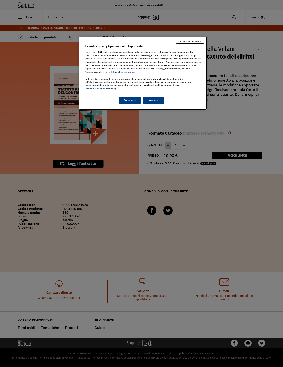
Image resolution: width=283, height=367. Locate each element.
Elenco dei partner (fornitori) (100, 89)
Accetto (153, 100)
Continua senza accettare (190, 41)
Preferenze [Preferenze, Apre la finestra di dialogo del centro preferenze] (130, 100)
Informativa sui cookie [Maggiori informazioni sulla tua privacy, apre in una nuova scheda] (123, 72)
